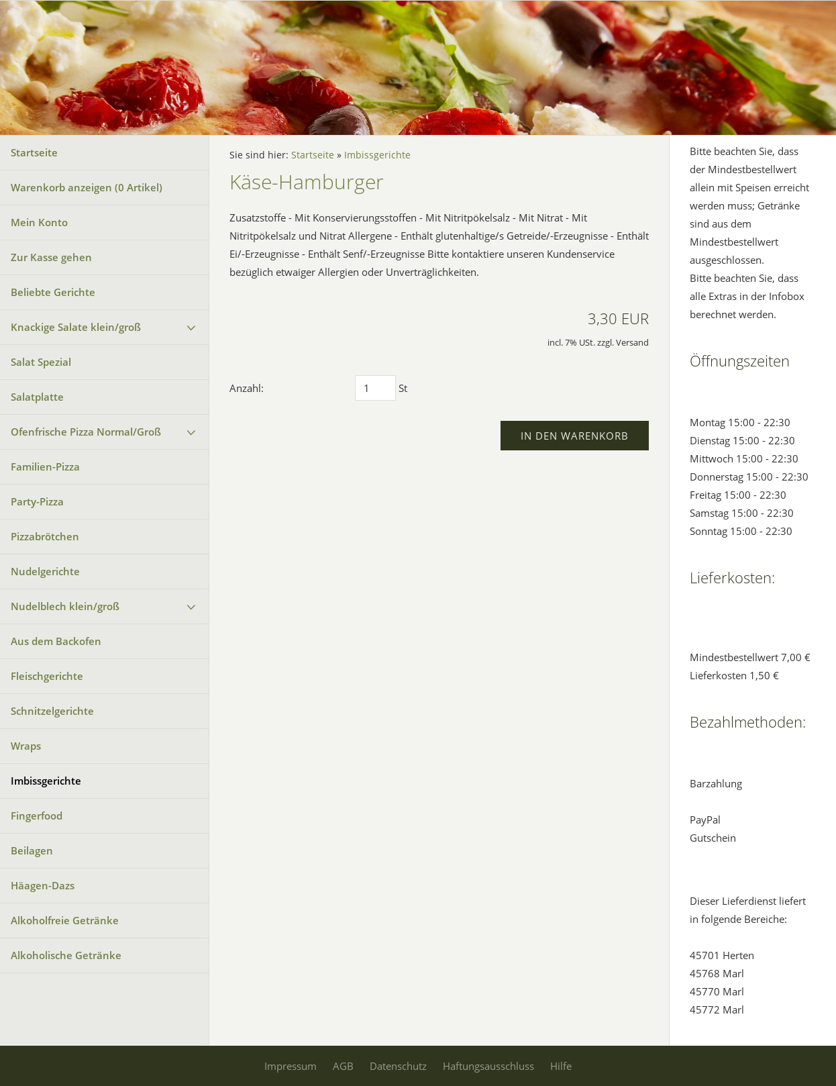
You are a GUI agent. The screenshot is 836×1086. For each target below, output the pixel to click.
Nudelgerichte (45, 571)
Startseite (34, 152)
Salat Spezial (41, 361)
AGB (343, 1066)
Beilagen (32, 850)
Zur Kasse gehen (51, 257)
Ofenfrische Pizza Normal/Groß (86, 431)
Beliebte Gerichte (53, 292)
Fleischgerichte (47, 676)
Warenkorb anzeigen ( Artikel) (86, 187)
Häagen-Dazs (42, 885)
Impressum (290, 1066)
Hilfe (561, 1066)
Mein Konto (39, 222)
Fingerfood (36, 815)
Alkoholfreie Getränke (65, 920)
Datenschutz (398, 1066)
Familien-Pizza (45, 466)
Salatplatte (37, 396)
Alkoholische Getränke (66, 955)
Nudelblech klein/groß (65, 606)
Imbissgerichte (46, 780)
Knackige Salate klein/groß (76, 327)
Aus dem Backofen (56, 641)
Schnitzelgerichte (52, 711)
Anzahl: (246, 388)
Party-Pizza (37, 501)
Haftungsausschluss (488, 1066)
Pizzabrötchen (45, 536)
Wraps (26, 745)
